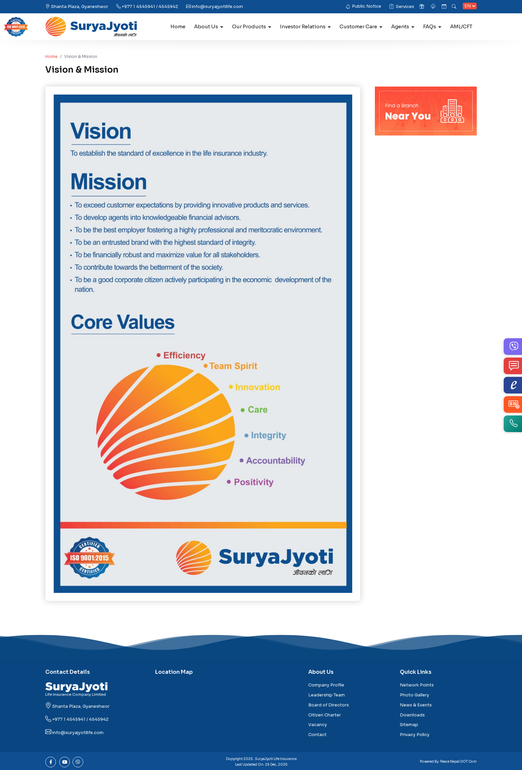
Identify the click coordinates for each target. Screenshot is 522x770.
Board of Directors (328, 705)
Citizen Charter (324, 715)
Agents (402, 26)
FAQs (432, 26)
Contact (317, 734)
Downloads (412, 715)
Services (401, 6)
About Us (208, 26)
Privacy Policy (414, 734)
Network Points (417, 685)
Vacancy (317, 724)
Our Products (251, 26)
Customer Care (361, 26)
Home (177, 26)
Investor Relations (305, 26)
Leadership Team (326, 695)
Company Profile (326, 685)
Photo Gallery (414, 695)
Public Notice (366, 6)
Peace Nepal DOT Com (458, 761)
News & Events (416, 705)
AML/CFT (461, 26)
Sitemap (409, 724)
